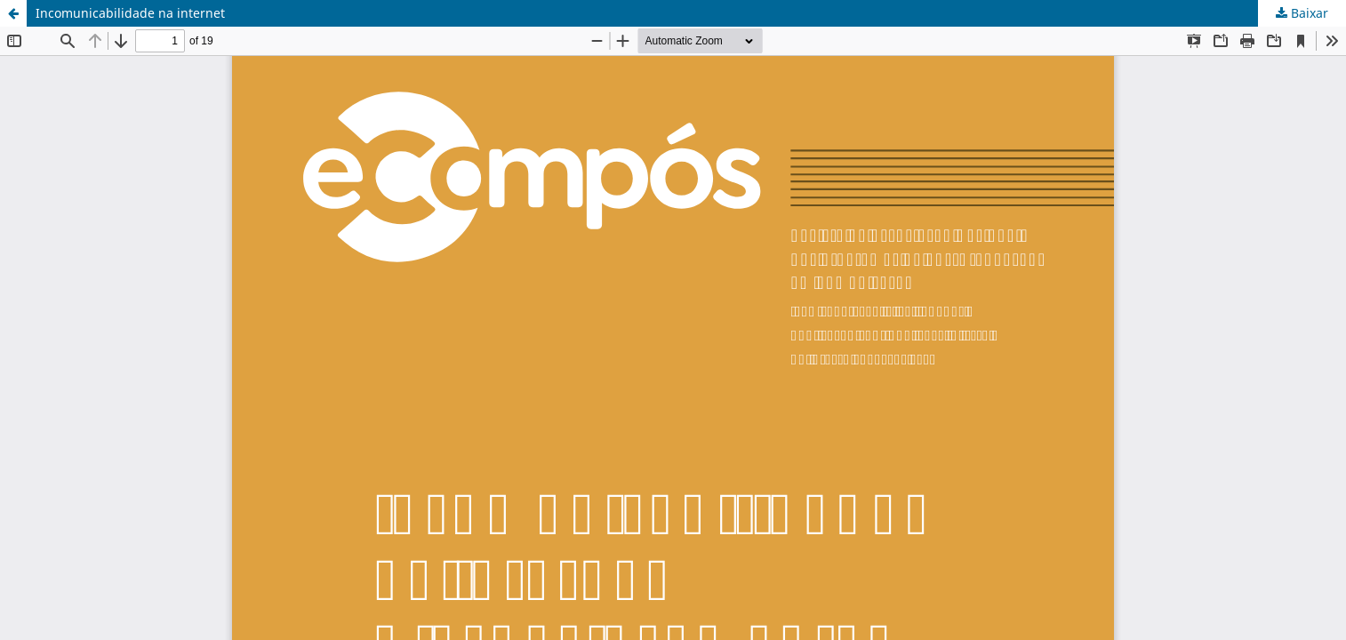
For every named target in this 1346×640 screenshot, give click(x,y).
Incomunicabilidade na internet (130, 12)
